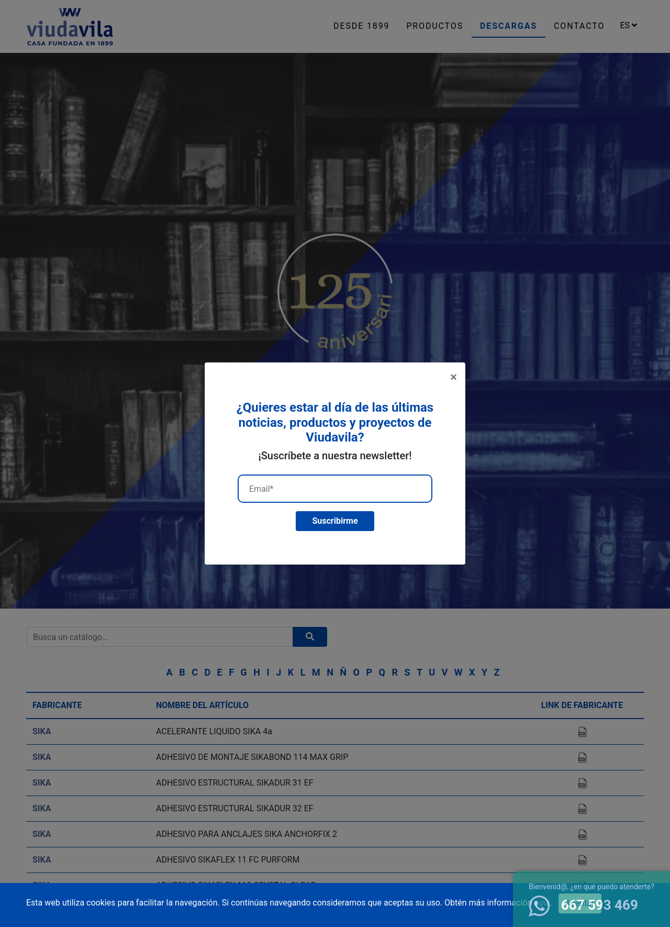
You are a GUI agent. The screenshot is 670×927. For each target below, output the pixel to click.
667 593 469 (583, 905)
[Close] (453, 377)
